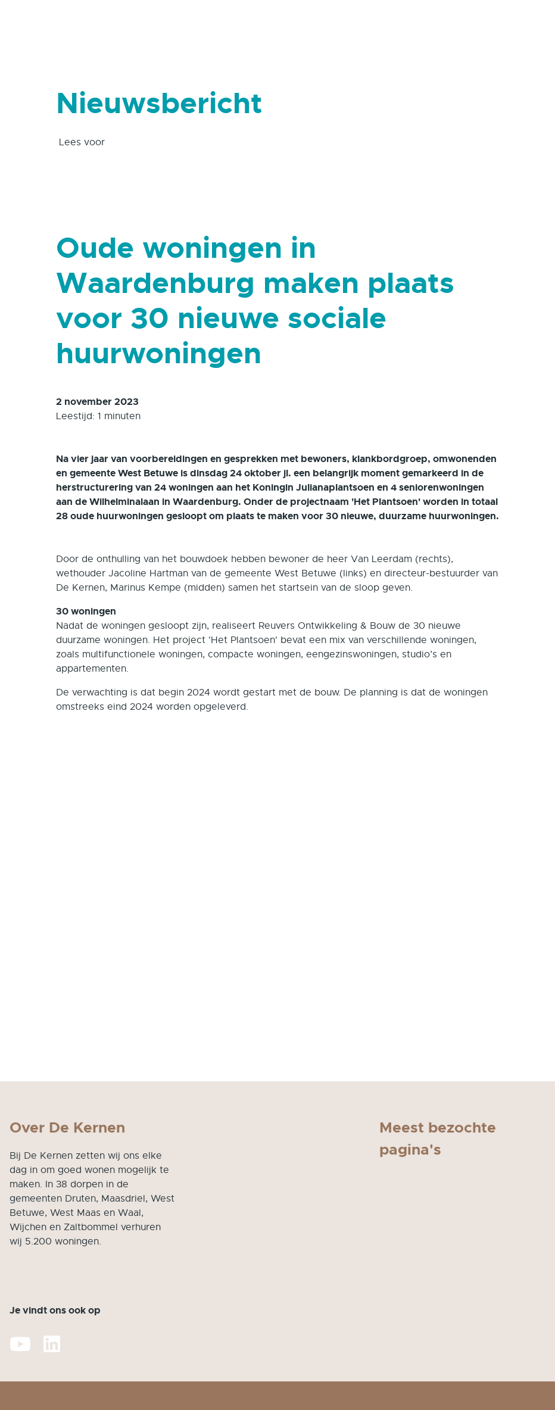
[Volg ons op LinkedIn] (51, 1344)
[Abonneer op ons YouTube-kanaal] (20, 1344)
